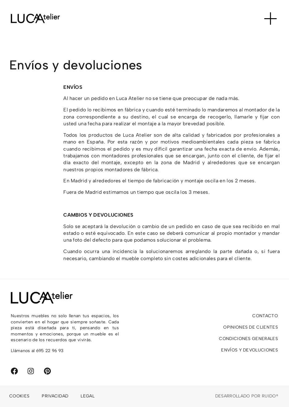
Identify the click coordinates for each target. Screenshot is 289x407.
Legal (87, 396)
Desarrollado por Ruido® (246, 396)
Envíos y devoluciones (249, 350)
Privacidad (55, 396)
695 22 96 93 (50, 350)
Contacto (265, 315)
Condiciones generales (248, 338)
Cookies (19, 396)
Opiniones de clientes (250, 327)
